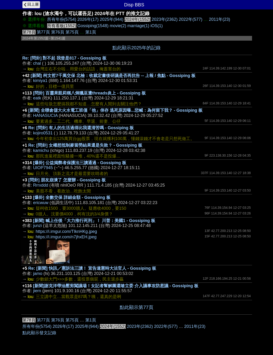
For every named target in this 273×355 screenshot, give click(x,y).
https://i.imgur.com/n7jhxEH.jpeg (66, 237)
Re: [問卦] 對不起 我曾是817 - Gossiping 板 (64, 58)
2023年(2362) (165, 19)
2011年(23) (219, 19)
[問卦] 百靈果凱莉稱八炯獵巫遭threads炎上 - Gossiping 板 (89, 93)
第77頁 (43, 32)
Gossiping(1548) (93, 25)
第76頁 (57, 32)
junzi (37, 225)
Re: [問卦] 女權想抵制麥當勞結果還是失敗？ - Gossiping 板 (85, 145)
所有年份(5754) (61, 19)
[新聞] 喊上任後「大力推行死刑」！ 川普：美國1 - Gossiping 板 (94, 220)
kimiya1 (40, 80)
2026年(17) (88, 19)
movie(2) (118, 25)
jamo (37, 273)
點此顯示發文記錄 (39, 332)
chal (37, 63)
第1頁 (90, 32)
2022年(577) (190, 19)
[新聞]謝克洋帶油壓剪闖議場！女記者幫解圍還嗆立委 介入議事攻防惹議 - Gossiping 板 (115, 285)
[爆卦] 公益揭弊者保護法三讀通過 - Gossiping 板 (79, 162)
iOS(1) (157, 25)
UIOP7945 (43, 167)
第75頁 (72, 32)
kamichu (41, 150)
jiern (37, 290)
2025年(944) (111, 19)
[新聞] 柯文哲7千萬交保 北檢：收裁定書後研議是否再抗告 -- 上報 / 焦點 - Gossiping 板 (113, 75)
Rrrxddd (40, 185)
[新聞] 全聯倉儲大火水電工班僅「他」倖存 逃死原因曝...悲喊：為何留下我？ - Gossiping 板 (115, 110)
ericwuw (41, 202)
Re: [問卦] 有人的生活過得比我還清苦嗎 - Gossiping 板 (81, 127)
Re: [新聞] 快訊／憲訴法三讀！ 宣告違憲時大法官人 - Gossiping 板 (92, 268)
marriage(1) (138, 25)
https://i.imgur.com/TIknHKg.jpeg (66, 231)
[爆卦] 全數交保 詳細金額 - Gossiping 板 (71, 197)
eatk (37, 98)
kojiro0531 (43, 133)
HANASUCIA (45, 115)
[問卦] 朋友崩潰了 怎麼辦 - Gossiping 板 (67, 180)
